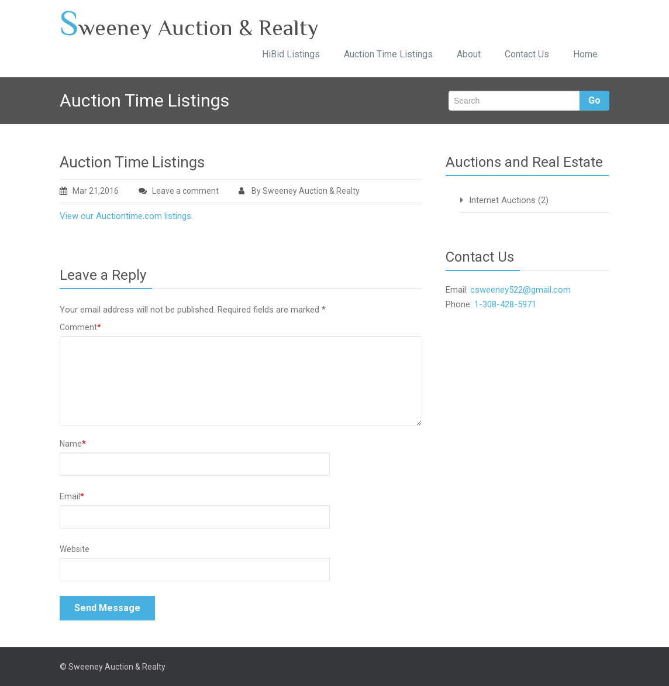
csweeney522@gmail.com (520, 289)
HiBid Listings (291, 54)
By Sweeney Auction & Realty (299, 190)
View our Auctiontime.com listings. (126, 216)
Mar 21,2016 (89, 190)
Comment (80, 327)
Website (74, 549)
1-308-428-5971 (505, 304)
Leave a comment (185, 190)
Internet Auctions (502, 200)
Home (585, 54)
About (469, 54)
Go (594, 100)
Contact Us (527, 54)
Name (73, 443)
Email (72, 496)
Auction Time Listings (388, 54)
